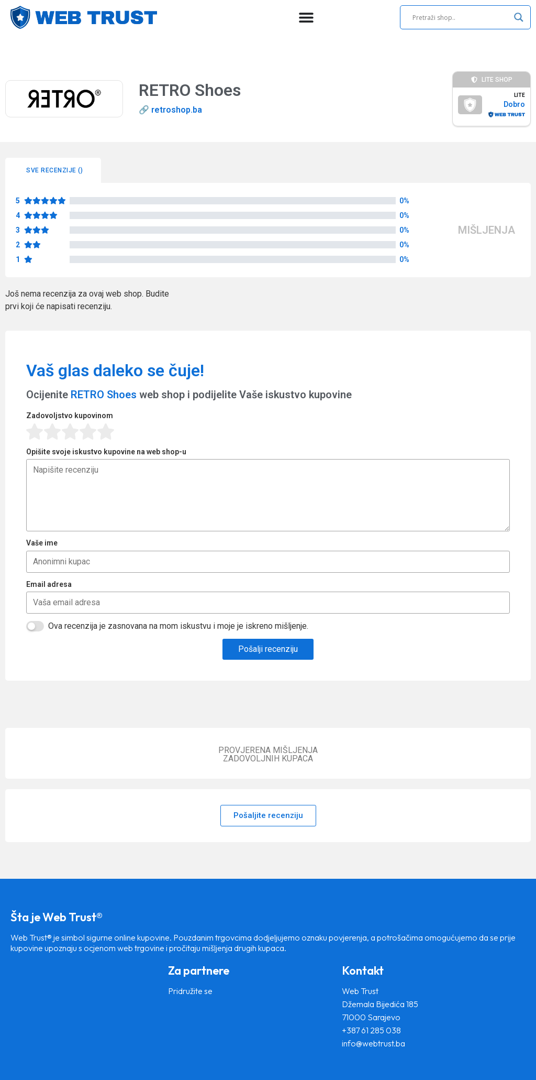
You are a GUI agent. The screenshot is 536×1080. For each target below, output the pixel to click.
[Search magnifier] (518, 17)
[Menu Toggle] (306, 17)
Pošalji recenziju (268, 649)
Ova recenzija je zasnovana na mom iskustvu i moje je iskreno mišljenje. (178, 626)
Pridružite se (190, 991)
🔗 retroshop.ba (170, 110)
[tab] (53, 170)
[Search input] (460, 17)
